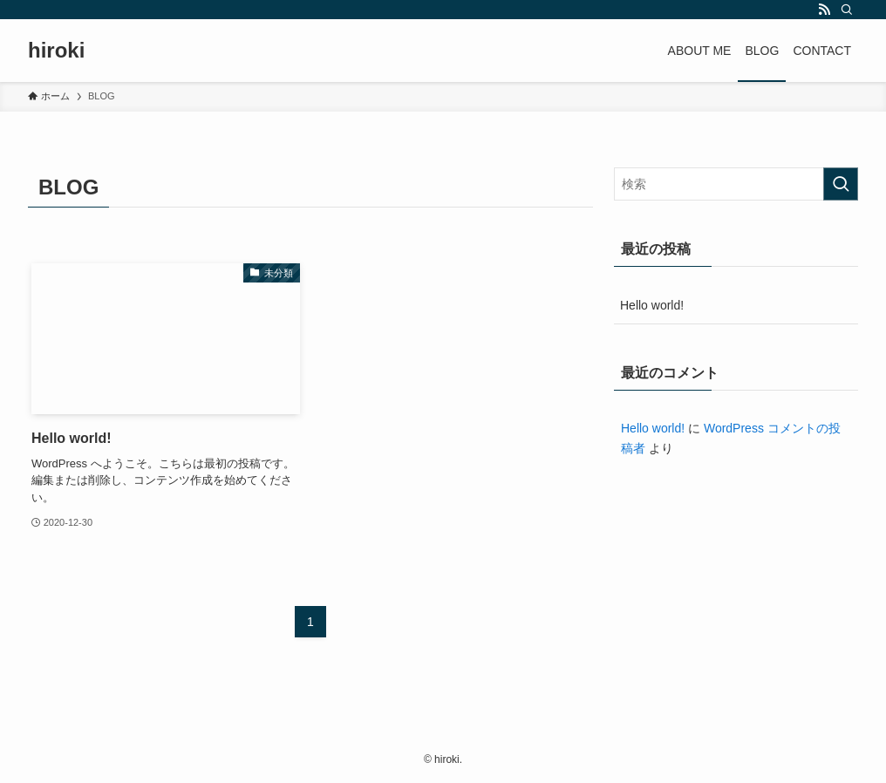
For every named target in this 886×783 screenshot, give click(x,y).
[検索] (846, 9)
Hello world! (652, 305)
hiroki (56, 50)
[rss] (824, 9)
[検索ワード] (736, 184)
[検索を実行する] (840, 184)
